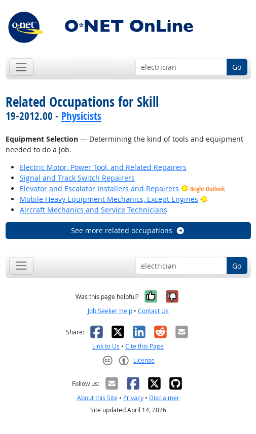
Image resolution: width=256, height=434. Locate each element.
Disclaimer (164, 398)
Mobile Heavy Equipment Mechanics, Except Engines (109, 199)
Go (236, 67)
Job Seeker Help (110, 311)
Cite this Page (144, 346)
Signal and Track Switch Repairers (77, 178)
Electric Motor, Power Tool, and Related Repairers (103, 167)
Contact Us (153, 311)
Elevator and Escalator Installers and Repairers (99, 188)
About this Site (97, 398)
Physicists (81, 116)
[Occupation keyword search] (181, 67)
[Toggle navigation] (21, 67)
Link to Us (106, 346)
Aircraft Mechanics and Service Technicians (93, 209)
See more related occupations (128, 230)
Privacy (133, 398)
